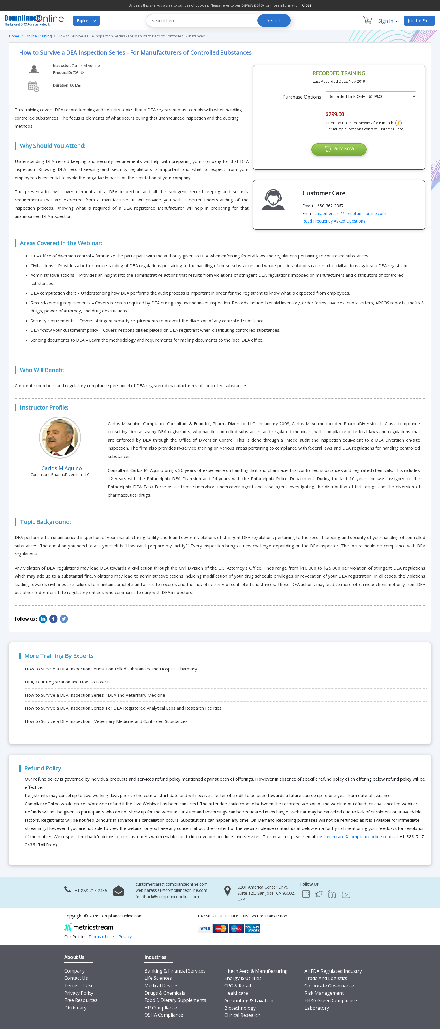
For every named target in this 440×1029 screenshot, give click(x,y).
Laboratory (316, 1008)
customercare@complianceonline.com (350, 213)
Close (306, 5)
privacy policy (252, 5)
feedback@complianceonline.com (167, 896)
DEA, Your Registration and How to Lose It (67, 682)
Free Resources (80, 1000)
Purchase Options (302, 97)
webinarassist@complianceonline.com (171, 890)
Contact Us (76, 978)
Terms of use (101, 936)
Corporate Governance (329, 986)
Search (274, 20)
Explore (86, 20)
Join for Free (419, 20)
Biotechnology (240, 1008)
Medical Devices (161, 985)
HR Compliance (160, 1007)
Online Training (38, 36)
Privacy (125, 936)
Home (14, 36)
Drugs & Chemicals (164, 993)
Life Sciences (158, 978)
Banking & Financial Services (175, 971)
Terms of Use (79, 985)
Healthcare (236, 993)
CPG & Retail (237, 986)
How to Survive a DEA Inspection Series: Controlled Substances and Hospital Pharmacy (111, 669)
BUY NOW (339, 149)
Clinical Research (242, 1015)
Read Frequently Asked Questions (333, 221)
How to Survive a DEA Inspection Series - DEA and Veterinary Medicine (95, 695)
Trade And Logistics (325, 978)
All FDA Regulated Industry (333, 971)
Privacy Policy (78, 993)
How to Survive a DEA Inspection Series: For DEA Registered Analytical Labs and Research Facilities (123, 708)
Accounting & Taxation (248, 1000)
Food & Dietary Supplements (175, 1000)
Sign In (388, 21)
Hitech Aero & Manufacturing (256, 971)
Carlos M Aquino (86, 65)
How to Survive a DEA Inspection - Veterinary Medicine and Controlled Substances (106, 721)
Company (74, 971)
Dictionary (75, 1007)
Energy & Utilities (243, 978)
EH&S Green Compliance (330, 1000)
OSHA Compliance (163, 1015)
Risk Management (324, 993)
